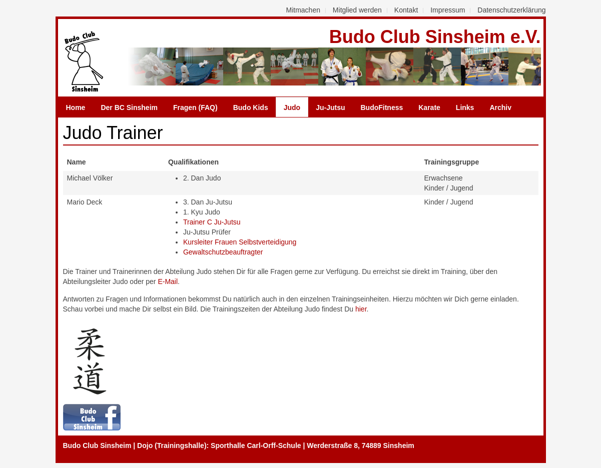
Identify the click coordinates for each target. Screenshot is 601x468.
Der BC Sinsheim (129, 108)
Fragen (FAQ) (195, 108)
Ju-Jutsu (330, 108)
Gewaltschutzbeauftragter (223, 252)
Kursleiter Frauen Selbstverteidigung (239, 242)
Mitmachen (303, 10)
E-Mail (168, 282)
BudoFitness (381, 108)
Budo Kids (250, 108)
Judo (292, 108)
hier (361, 309)
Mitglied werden (357, 10)
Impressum (447, 10)
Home (76, 108)
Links (465, 108)
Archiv (500, 108)
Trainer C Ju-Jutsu (212, 222)
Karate (429, 108)
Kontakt (406, 10)
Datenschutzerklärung (511, 10)
